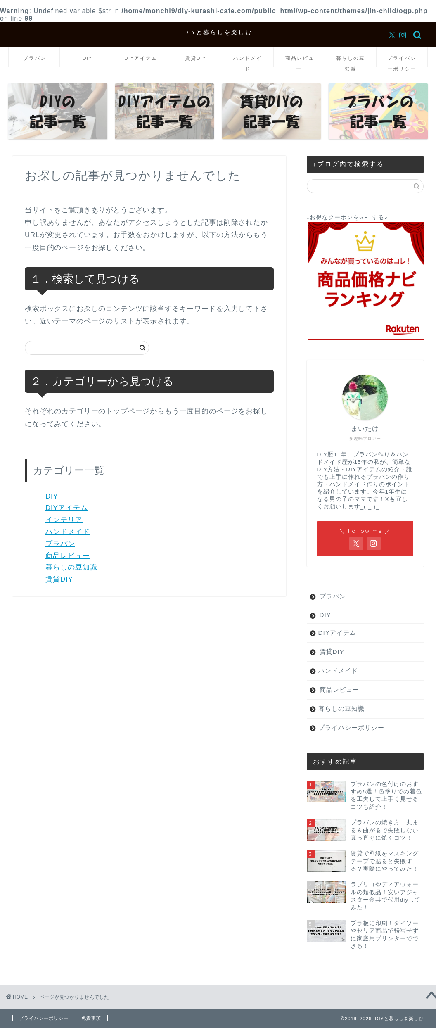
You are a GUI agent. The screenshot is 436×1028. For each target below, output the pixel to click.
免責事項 (91, 1018)
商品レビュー (299, 61)
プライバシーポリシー (401, 61)
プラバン (34, 58)
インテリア (64, 520)
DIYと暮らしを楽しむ (218, 32)
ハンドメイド (247, 61)
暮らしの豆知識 (350, 61)
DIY (87, 58)
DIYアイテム (140, 58)
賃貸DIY (195, 58)
